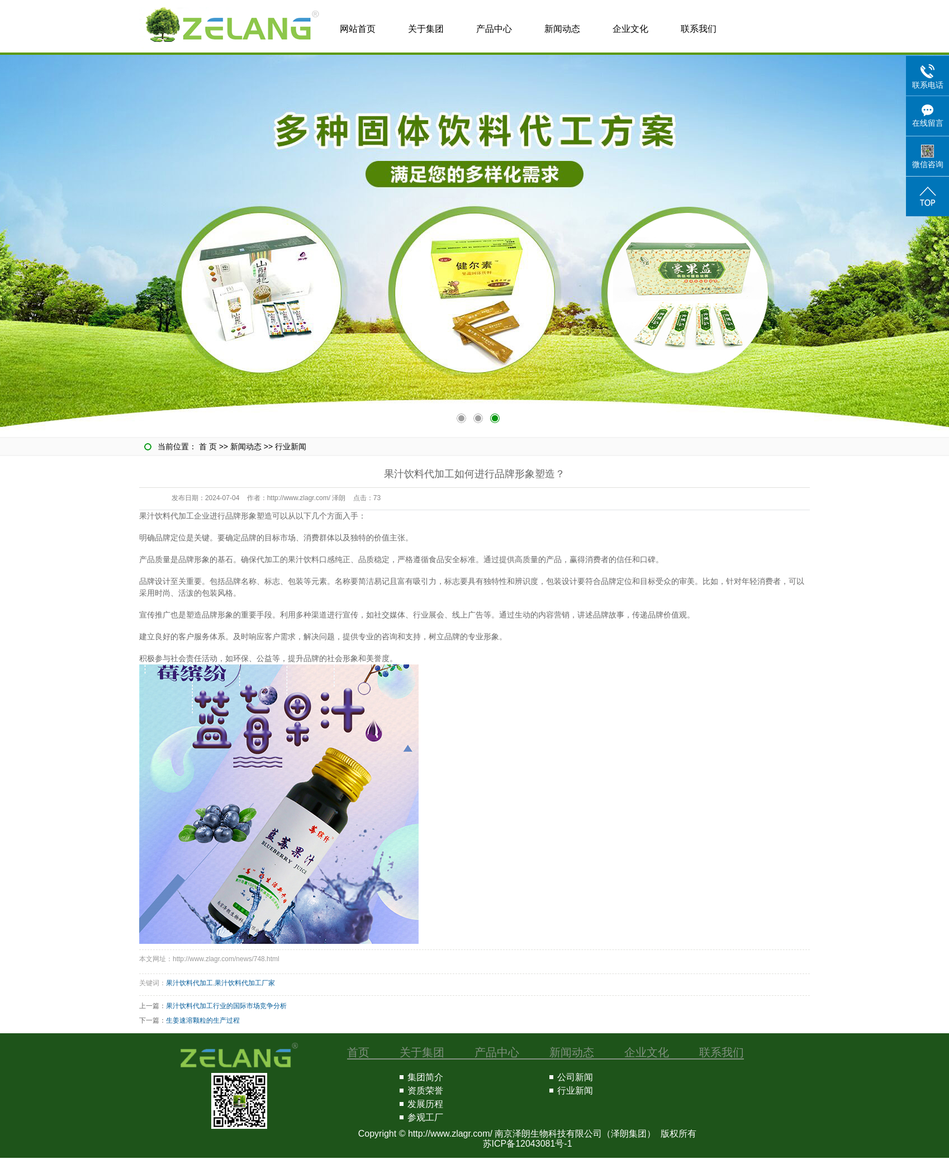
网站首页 (358, 29)
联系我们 (699, 29)
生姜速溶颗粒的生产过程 (203, 1020)
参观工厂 (425, 1117)
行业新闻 (290, 446)
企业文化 (630, 29)
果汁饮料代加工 (189, 983)
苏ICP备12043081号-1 (527, 1143)
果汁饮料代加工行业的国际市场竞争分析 (226, 1006)
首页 (358, 1052)
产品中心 (494, 29)
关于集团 (426, 29)
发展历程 (425, 1104)
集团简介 (425, 1077)
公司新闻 (575, 1077)
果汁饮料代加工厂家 (245, 983)
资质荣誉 (425, 1090)
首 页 (208, 446)
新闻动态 (562, 29)
